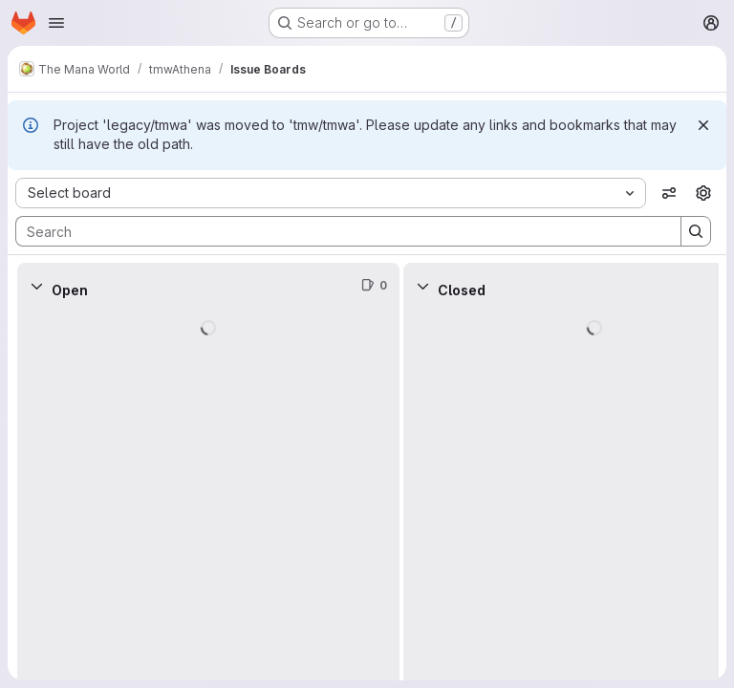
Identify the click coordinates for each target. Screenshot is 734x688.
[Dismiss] (703, 125)
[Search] (339, 231)
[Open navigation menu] (56, 23)
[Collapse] (36, 285)
